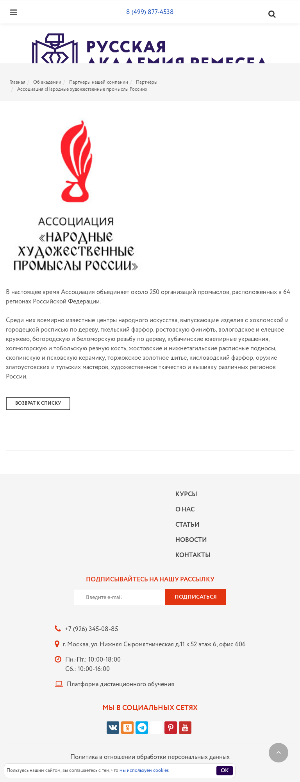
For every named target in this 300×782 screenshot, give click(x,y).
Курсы (186, 494)
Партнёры (146, 82)
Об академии (47, 82)
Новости (191, 540)
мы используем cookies (144, 770)
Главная (17, 82)
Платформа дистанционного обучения (120, 684)
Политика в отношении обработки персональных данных (150, 757)
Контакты (191, 555)
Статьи (187, 524)
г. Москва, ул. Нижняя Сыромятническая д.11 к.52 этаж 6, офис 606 (154, 644)
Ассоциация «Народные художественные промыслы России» (82, 89)
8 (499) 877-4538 (150, 12)
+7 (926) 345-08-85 (91, 629)
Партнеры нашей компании (98, 82)
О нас (185, 509)
